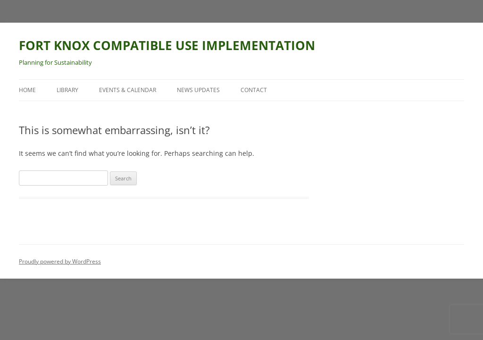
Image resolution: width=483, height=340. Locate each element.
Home (27, 90)
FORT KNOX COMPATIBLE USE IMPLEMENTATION (167, 45)
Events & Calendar (127, 90)
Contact (254, 90)
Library (67, 90)
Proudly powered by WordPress (60, 261)
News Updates (198, 90)
